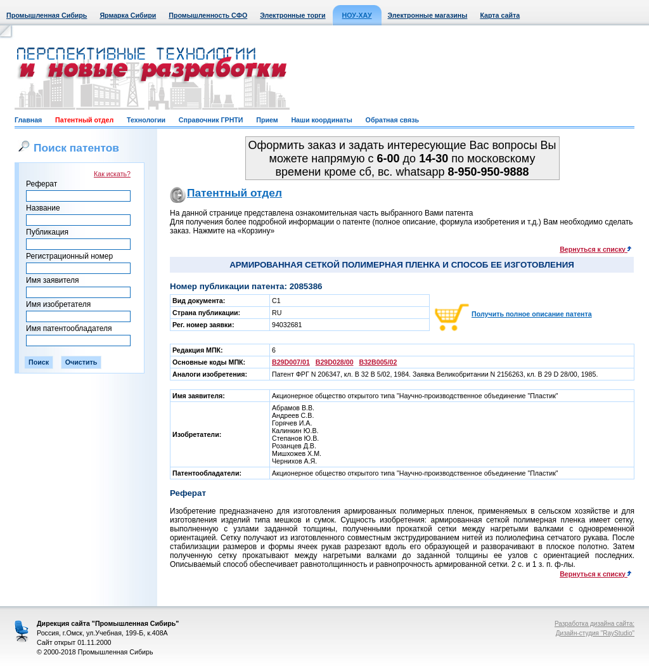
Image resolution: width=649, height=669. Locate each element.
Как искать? (112, 174)
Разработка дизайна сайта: (594, 623)
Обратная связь (392, 120)
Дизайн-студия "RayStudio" (595, 633)
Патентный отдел (84, 120)
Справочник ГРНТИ (211, 120)
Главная (28, 120)
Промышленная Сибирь (46, 15)
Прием (267, 120)
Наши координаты (321, 120)
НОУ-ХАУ (357, 15)
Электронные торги (292, 15)
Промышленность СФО (208, 15)
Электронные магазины (428, 15)
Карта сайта (500, 15)
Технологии (146, 120)
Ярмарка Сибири (128, 15)
